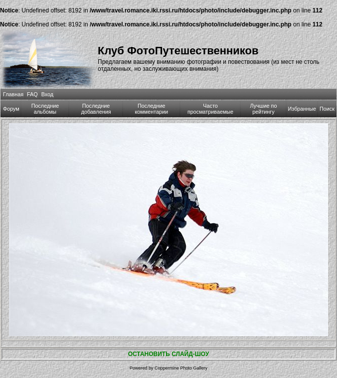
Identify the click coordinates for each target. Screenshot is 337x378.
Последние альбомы (45, 109)
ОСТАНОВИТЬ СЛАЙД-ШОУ (168, 354)
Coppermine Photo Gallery (181, 368)
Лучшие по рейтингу (263, 109)
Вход (47, 94)
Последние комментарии (151, 109)
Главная (13, 94)
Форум (11, 109)
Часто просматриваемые (210, 109)
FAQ (32, 94)
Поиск (327, 109)
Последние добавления (96, 109)
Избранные (302, 109)
